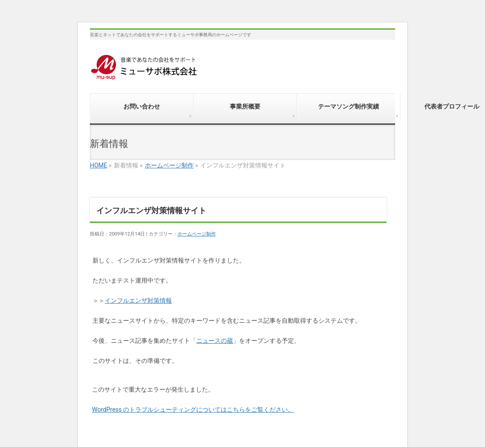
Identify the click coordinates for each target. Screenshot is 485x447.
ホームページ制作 (169, 165)
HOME (98, 165)
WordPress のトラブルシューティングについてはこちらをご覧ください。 (193, 409)
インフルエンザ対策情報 (138, 300)
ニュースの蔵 (214, 340)
